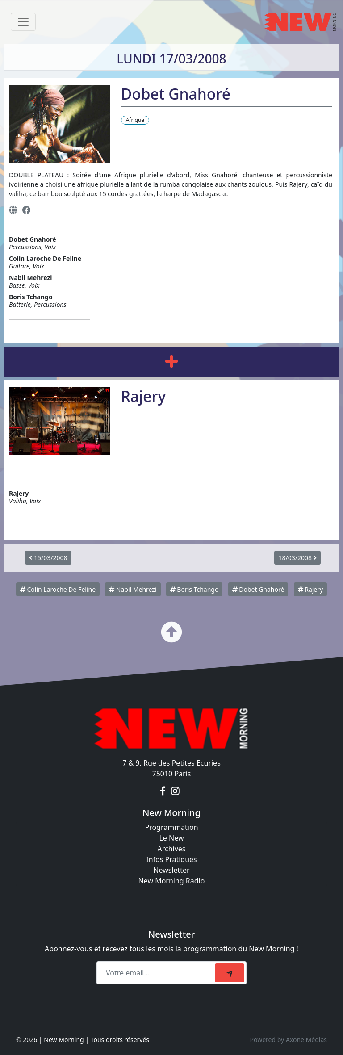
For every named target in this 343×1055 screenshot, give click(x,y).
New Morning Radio (171, 881)
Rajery (310, 589)
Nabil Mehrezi (132, 589)
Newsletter (171, 870)
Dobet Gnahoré (258, 589)
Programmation (171, 827)
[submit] (229, 972)
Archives (171, 849)
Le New (171, 838)
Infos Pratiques (171, 859)
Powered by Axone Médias (288, 1039)
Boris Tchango (194, 589)
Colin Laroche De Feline (58, 589)
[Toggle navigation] (23, 22)
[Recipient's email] (157, 972)
